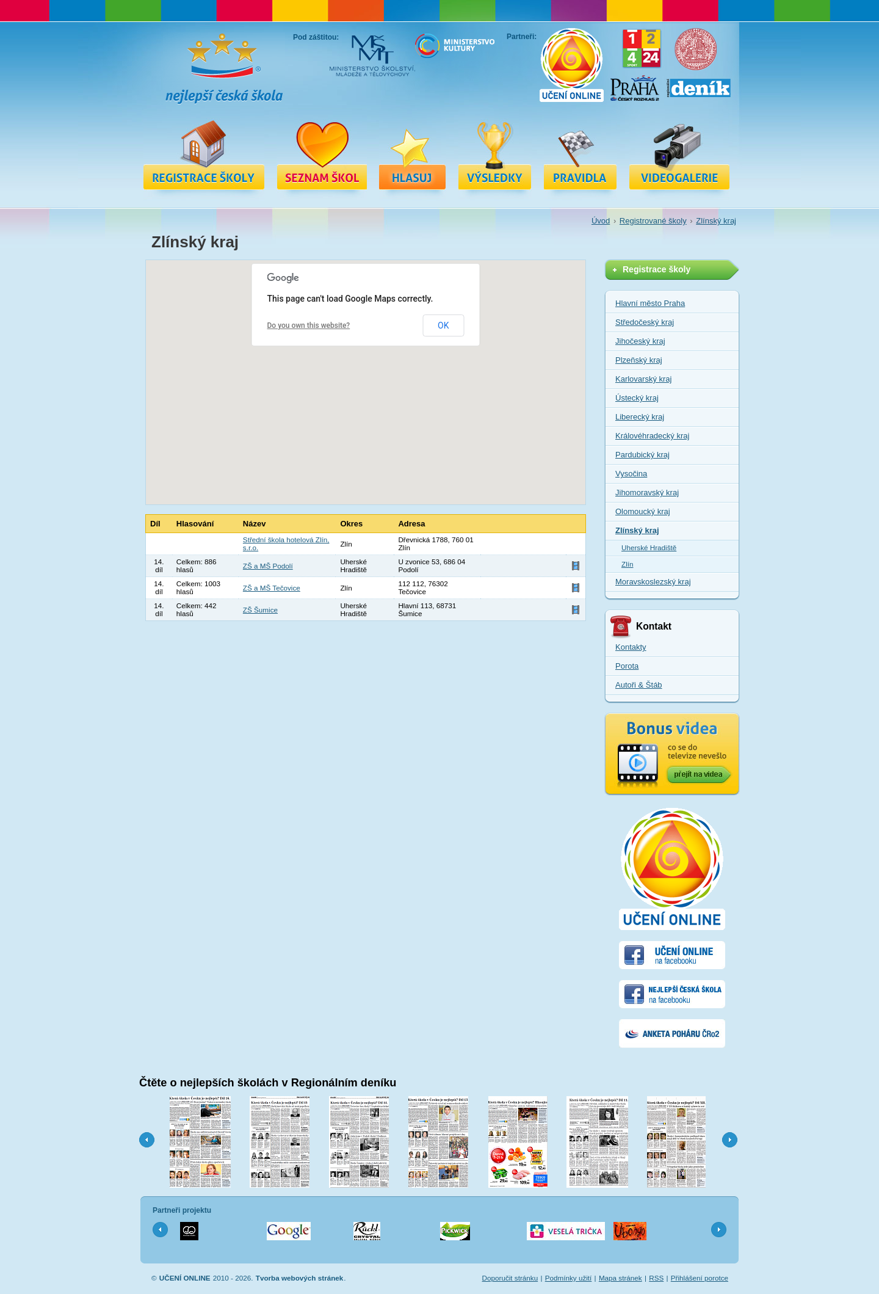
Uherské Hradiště (648, 547)
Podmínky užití (568, 1278)
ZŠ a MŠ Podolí (268, 566)
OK (443, 325)
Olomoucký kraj (642, 511)
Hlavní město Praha (650, 303)
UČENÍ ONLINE (185, 1278)
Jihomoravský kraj (647, 492)
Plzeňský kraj (638, 360)
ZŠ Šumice (260, 610)
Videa (679, 154)
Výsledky (495, 154)
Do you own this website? (308, 325)
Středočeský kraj (644, 322)
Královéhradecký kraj (652, 435)
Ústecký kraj (637, 397)
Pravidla (580, 154)
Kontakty (630, 647)
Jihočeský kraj (640, 341)
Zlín (627, 564)
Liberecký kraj (639, 416)
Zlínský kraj (716, 220)
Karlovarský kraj (643, 378)
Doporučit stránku (510, 1278)
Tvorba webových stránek (300, 1278)
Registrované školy (322, 154)
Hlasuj (412, 154)
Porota (626, 666)
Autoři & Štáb (638, 684)
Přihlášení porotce (699, 1278)
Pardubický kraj (642, 454)
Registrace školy (203, 154)
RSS (656, 1278)
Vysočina (631, 473)
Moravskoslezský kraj (653, 581)
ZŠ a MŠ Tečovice (271, 588)
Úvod (600, 220)
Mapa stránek (620, 1278)
